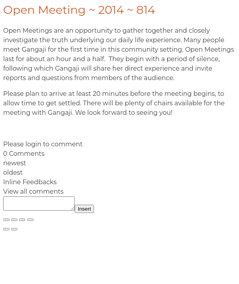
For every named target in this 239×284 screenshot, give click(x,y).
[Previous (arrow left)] (6, 231)
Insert (92, 211)
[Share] (22, 222)
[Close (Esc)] (30, 222)
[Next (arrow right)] (14, 231)
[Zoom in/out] (6, 222)
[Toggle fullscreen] (14, 222)
